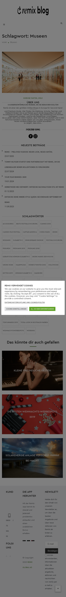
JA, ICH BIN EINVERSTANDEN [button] (42, 309)
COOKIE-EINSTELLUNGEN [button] (16, 309)
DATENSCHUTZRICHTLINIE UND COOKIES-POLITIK (25, 302)
